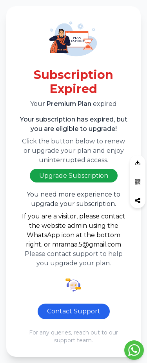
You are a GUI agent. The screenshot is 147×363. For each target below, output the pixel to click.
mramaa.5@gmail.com (86, 244)
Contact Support (73, 311)
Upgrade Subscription (73, 175)
